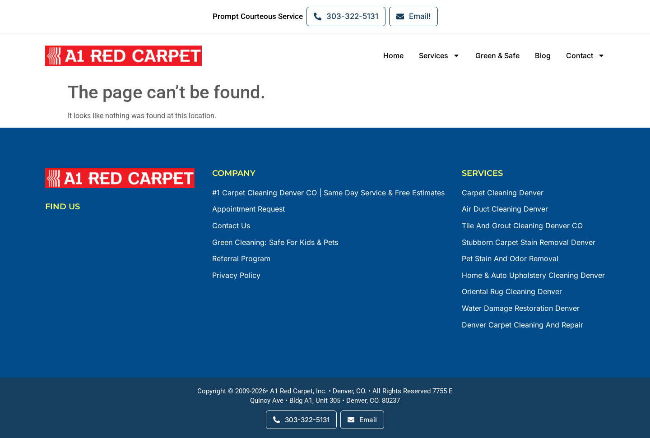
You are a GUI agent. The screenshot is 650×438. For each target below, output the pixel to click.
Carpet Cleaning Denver (502, 192)
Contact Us (231, 225)
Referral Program (241, 258)
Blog (543, 55)
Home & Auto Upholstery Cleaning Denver (533, 275)
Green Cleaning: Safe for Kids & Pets (275, 242)
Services (439, 55)
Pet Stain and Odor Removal (510, 258)
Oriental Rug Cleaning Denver (512, 291)
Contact (585, 55)
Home (393, 55)
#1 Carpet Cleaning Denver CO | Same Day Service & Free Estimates (328, 192)
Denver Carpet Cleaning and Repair (522, 324)
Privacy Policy (236, 275)
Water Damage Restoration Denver (521, 308)
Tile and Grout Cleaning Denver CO (522, 225)
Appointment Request (248, 208)
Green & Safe (497, 55)
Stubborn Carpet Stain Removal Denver (528, 242)
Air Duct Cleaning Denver (505, 208)
